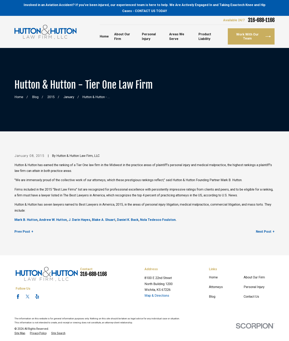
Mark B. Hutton (26, 220)
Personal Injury (254, 287)
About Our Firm (254, 277)
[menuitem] (19, 333)
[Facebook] (18, 296)
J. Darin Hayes (79, 220)
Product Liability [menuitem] (204, 36)
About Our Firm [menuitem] (122, 36)
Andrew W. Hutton (53, 220)
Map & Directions (156, 295)
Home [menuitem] (104, 36)
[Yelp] (37, 296)
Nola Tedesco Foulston (158, 220)
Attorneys (216, 287)
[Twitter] (27, 296)
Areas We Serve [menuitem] (176, 36)
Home (213, 277)
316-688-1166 (261, 20)
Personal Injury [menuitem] (149, 36)
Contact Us (251, 296)
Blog (212, 296)
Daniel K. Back (127, 220)
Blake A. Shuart (103, 220)
